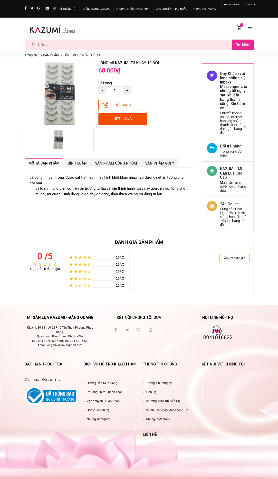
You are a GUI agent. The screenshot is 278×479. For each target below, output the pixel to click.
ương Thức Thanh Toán (133, 9)
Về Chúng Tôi (68, 9)
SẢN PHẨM (51, 55)
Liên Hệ (151, 392)
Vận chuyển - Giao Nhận (103, 401)
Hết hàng (123, 105)
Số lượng (105, 83)
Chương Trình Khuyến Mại (163, 401)
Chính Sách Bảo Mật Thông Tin (167, 410)
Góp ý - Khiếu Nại (98, 410)
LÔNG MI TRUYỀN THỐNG (81, 55)
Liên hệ (150, 434)
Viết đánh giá (236, 258)
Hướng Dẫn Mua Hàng (96, 9)
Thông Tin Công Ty (159, 383)
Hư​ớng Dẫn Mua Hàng (102, 383)
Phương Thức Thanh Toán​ (105, 392)
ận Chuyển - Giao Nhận (171, 9)
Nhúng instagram (98, 419)
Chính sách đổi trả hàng (42, 379)
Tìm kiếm (242, 44)
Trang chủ (31, 55)
